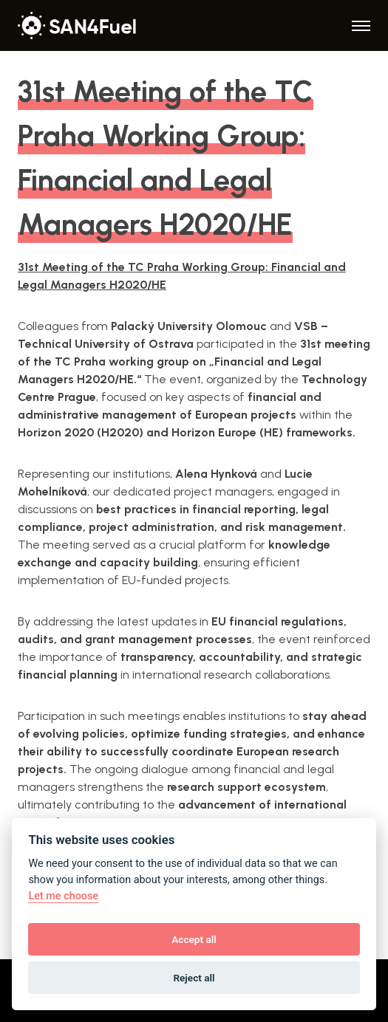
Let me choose (63, 896)
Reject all (193, 978)
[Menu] (361, 25)
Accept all (194, 939)
